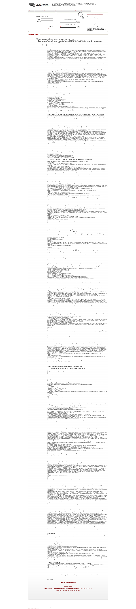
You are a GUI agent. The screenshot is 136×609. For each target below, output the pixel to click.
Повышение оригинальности (95, 14)
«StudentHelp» (96, 18)
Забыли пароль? (45, 28)
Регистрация (50, 28)
